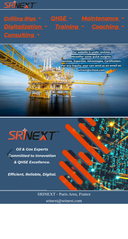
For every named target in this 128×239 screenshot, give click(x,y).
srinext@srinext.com (64, 200)
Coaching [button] (106, 27)
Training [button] (67, 27)
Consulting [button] (20, 35)
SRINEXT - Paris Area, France (64, 194)
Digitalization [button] (23, 27)
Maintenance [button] (101, 18)
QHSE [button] (59, 18)
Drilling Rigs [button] (20, 18)
